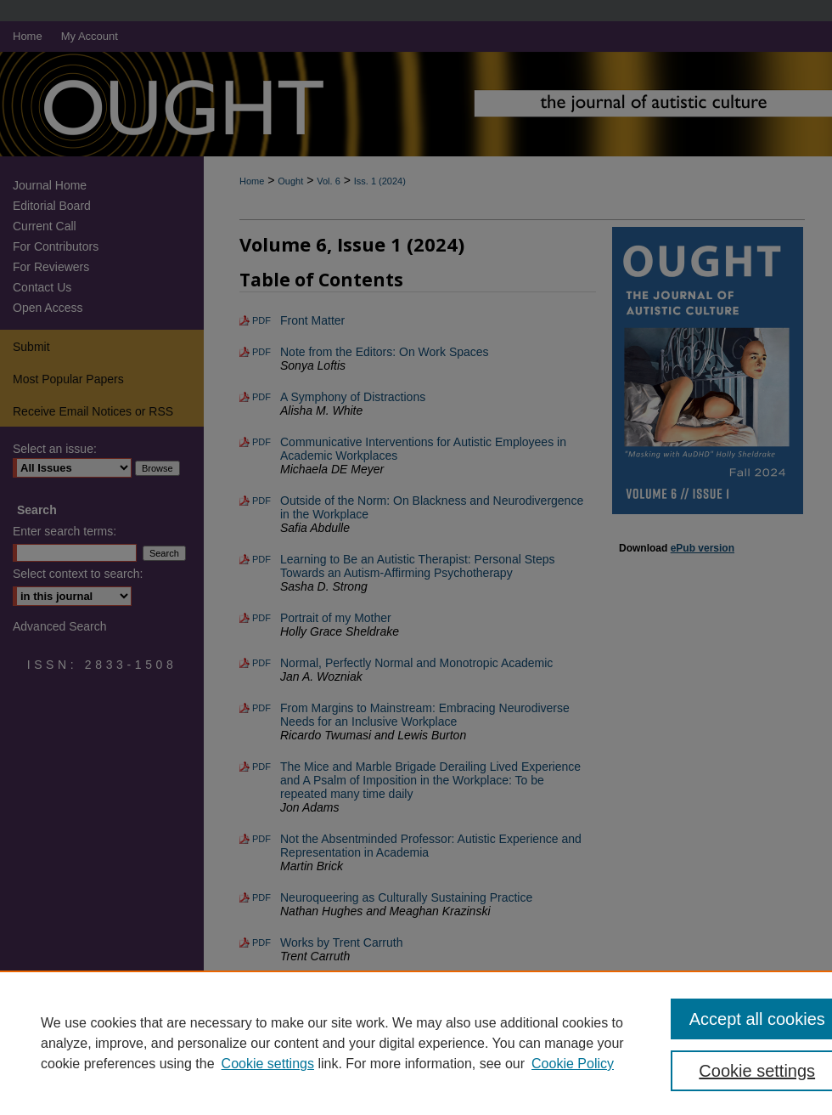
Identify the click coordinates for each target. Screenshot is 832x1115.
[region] (416, 1043)
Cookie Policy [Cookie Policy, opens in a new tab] (572, 1063)
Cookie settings (268, 1063)
